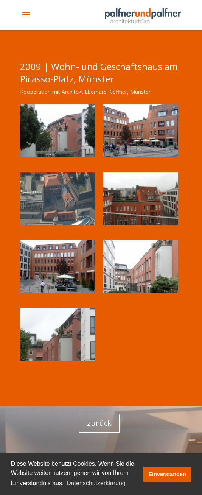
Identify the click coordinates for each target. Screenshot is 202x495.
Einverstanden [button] (167, 474)
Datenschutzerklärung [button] (96, 483)
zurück (99, 423)
